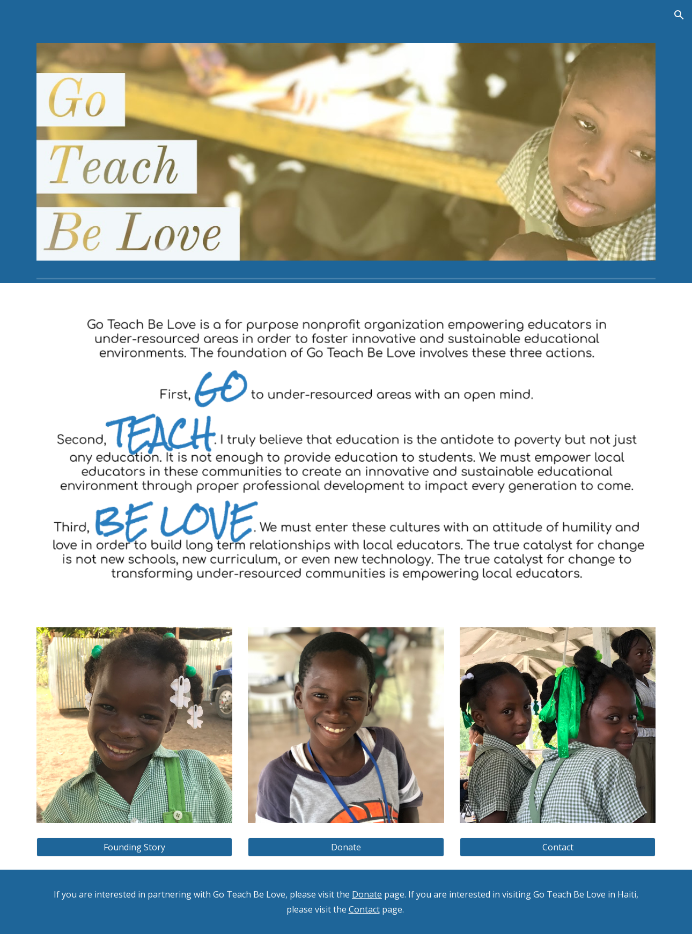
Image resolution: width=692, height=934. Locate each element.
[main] (346, 902)
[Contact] (557, 847)
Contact (364, 909)
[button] (679, 15)
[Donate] (345, 847)
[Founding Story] (134, 847)
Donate (367, 894)
